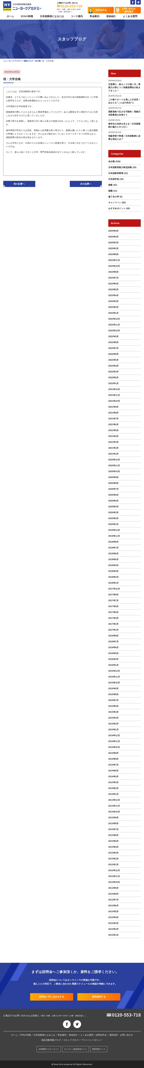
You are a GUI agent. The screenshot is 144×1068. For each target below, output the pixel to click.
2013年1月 (113, 864)
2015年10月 (114, 683)
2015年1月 (113, 729)
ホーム (10, 16)
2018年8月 (113, 542)
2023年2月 (113, 307)
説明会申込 (101, 10)
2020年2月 (113, 518)
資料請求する (99, 997)
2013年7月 (113, 829)
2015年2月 (113, 724)
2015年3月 (113, 718)
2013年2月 (113, 859)
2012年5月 (113, 911)
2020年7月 (113, 489)
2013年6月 (113, 835)
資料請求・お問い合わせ (121, 1035)
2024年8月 (113, 254)
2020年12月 (114, 460)
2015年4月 (113, 712)
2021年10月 (114, 401)
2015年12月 (114, 671)
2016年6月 (113, 647)
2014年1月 (113, 794)
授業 (110, 185)
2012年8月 (113, 894)
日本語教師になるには (52, 16)
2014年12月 (114, 735)
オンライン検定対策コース (75, 1049)
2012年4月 (113, 917)
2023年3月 (113, 301)
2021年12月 (114, 389)
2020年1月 (113, 524)
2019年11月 (114, 536)
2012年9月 (113, 888)
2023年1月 (113, 313)
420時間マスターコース (49, 1049)
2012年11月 (114, 876)
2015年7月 (113, 700)
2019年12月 (114, 530)
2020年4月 (113, 507)
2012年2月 (113, 929)
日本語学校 (113, 179)
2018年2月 (113, 577)
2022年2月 (113, 377)
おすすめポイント (116, 208)
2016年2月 (113, 659)
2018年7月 (113, 548)
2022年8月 (113, 342)
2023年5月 (113, 289)
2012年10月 (114, 882)
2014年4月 (113, 776)
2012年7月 (113, 900)
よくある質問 (130, 16)
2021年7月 (113, 418)
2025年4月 (113, 237)
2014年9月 (113, 753)
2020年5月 (113, 501)
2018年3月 (113, 571)
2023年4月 (113, 295)
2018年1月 (113, 583)
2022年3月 (113, 372)
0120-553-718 (126, 1015)
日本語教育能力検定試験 (120, 167)
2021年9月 (113, 407)
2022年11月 (114, 325)
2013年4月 (113, 847)
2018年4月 (113, 565)
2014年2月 (113, 788)
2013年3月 (113, 853)
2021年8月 (113, 413)
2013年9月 (113, 817)
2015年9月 (113, 688)
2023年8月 (113, 272)
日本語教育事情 (115, 173)
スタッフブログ (70, 1040)
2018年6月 (113, 553)
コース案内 (77, 16)
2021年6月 (113, 424)
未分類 (111, 161)
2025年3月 (113, 242)
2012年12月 (114, 870)
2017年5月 (113, 612)
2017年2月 (113, 624)
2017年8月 (113, 595)
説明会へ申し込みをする (51, 997)
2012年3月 (113, 923)
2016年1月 (113, 665)
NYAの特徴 (27, 16)
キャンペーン (114, 202)
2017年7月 (113, 600)
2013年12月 (114, 800)
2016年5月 (113, 653)
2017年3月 (113, 618)
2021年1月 (113, 454)
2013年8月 (113, 823)
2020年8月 (113, 483)
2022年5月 (113, 360)
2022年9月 (113, 336)
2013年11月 (114, 806)
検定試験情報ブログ (51, 1040)
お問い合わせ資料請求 (129, 10)
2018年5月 (113, 559)
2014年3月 (113, 782)
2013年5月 (113, 841)
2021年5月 (113, 430)
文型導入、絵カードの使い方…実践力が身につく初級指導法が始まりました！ (124, 87)
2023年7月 (113, 278)
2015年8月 (113, 694)
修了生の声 (113, 197)
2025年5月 (113, 231)
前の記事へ (19, 184)
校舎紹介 (111, 16)
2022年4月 (113, 366)
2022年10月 (114, 330)
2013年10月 (114, 812)
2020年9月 (113, 477)
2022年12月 (114, 319)
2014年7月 (113, 765)
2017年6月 (113, 606)
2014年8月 (113, 759)
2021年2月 (113, 448)
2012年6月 (113, 905)
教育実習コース (98, 1049)
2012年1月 (113, 935)
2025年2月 (113, 248)
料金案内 (94, 16)
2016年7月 (113, 641)
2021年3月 (113, 442)
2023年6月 (113, 284)
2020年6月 (113, 495)
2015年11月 (114, 677)
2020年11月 (114, 465)
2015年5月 (113, 706)
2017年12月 (114, 589)
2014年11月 (114, 741)
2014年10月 (114, 747)
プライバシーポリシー (91, 1040)
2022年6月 (113, 354)
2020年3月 (113, 512)
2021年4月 (113, 436)
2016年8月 (113, 636)
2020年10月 (114, 471)
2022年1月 (113, 383)
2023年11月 (114, 260)
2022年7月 (113, 348)
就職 (110, 191)
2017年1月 (113, 630)
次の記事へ (85, 184)
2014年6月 (113, 771)
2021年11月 (114, 395)
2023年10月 (114, 266)
